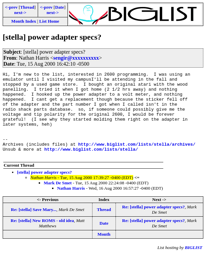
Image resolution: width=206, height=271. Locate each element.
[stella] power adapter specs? (44, 189)
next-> (20, 12)
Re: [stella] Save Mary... (33, 226)
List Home (49, 21)
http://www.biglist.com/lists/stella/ (91, 165)
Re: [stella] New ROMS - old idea (42, 237)
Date (59, 7)
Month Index (23, 21)
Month (104, 251)
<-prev (11, 7)
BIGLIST (193, 264)
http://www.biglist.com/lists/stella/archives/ (136, 159)
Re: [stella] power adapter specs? (153, 223)
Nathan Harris (71, 205)
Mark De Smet (58, 199)
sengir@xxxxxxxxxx (76, 58)
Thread (27, 7)
